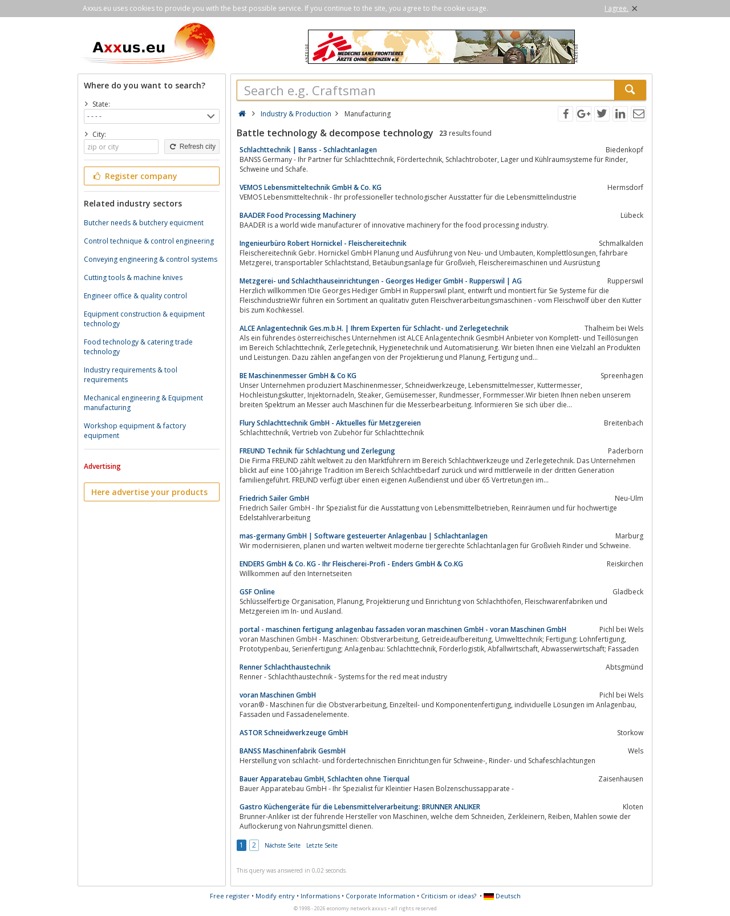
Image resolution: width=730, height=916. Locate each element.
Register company (134, 176)
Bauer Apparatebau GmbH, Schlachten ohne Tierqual (324, 779)
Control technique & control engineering (149, 241)
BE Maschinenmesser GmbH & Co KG (298, 375)
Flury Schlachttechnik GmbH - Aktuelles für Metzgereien (330, 423)
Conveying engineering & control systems (150, 259)
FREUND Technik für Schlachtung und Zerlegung (317, 451)
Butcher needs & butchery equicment (144, 223)
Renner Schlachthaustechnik (285, 667)
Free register (230, 895)
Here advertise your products (149, 492)
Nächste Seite (283, 845)
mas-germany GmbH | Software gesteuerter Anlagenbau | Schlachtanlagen (364, 536)
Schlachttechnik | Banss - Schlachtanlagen (308, 150)
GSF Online (257, 592)
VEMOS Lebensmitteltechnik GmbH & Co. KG (311, 187)
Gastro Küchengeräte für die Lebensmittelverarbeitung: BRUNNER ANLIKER (360, 807)
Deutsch (502, 895)
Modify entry (275, 895)
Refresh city (192, 147)
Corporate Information (380, 895)
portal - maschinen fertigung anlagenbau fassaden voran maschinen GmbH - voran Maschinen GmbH (403, 629)
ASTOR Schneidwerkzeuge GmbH (294, 732)
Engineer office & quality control (135, 296)
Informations (320, 895)
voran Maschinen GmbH (278, 695)
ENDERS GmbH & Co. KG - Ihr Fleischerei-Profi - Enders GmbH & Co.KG (351, 564)
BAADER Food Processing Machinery (298, 215)
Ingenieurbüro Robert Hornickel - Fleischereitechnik (323, 243)
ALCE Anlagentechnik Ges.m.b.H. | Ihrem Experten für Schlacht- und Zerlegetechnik (374, 328)
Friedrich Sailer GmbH (274, 498)
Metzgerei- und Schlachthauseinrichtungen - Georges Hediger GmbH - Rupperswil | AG (381, 281)
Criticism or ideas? (448, 895)
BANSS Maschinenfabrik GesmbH (293, 751)
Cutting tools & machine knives (133, 277)
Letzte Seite (322, 845)
